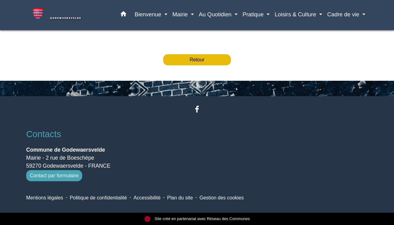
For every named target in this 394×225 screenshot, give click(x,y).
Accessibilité (147, 197)
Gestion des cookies (221, 197)
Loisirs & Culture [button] (296, 14)
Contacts (43, 134)
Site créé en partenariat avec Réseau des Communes (197, 218)
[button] (123, 15)
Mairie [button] (180, 14)
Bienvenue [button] (149, 14)
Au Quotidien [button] (216, 14)
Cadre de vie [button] (344, 14)
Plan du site (180, 197)
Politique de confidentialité (98, 197)
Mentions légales (44, 197)
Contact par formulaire (54, 175)
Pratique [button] (254, 14)
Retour (197, 59)
